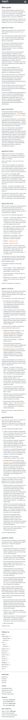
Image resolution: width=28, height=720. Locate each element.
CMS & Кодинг (5, 636)
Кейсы (3, 656)
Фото (3, 668)
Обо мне (4, 682)
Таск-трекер (9, 705)
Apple (3, 634)
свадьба (23, 85)
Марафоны (4, 662)
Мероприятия (5, 664)
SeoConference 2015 (8, 346)
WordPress (5, 640)
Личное (3, 660)
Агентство (9, 703)
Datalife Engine (6, 638)
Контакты (4, 680)
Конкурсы (4, 658)
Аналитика (4, 650)
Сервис (8, 701)
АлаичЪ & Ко (5, 649)
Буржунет (4, 652)
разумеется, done (13, 241)
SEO (3, 642)
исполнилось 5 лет (8, 462)
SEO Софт (5, 646)
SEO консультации (6, 692)
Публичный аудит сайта (8, 694)
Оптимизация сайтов (7, 688)
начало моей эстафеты (20, 115)
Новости (4, 666)
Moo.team (5, 582)
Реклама (4, 678)
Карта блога (5, 677)
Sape (4, 644)
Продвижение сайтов (7, 690)
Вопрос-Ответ (5, 654)
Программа (9, 699)
